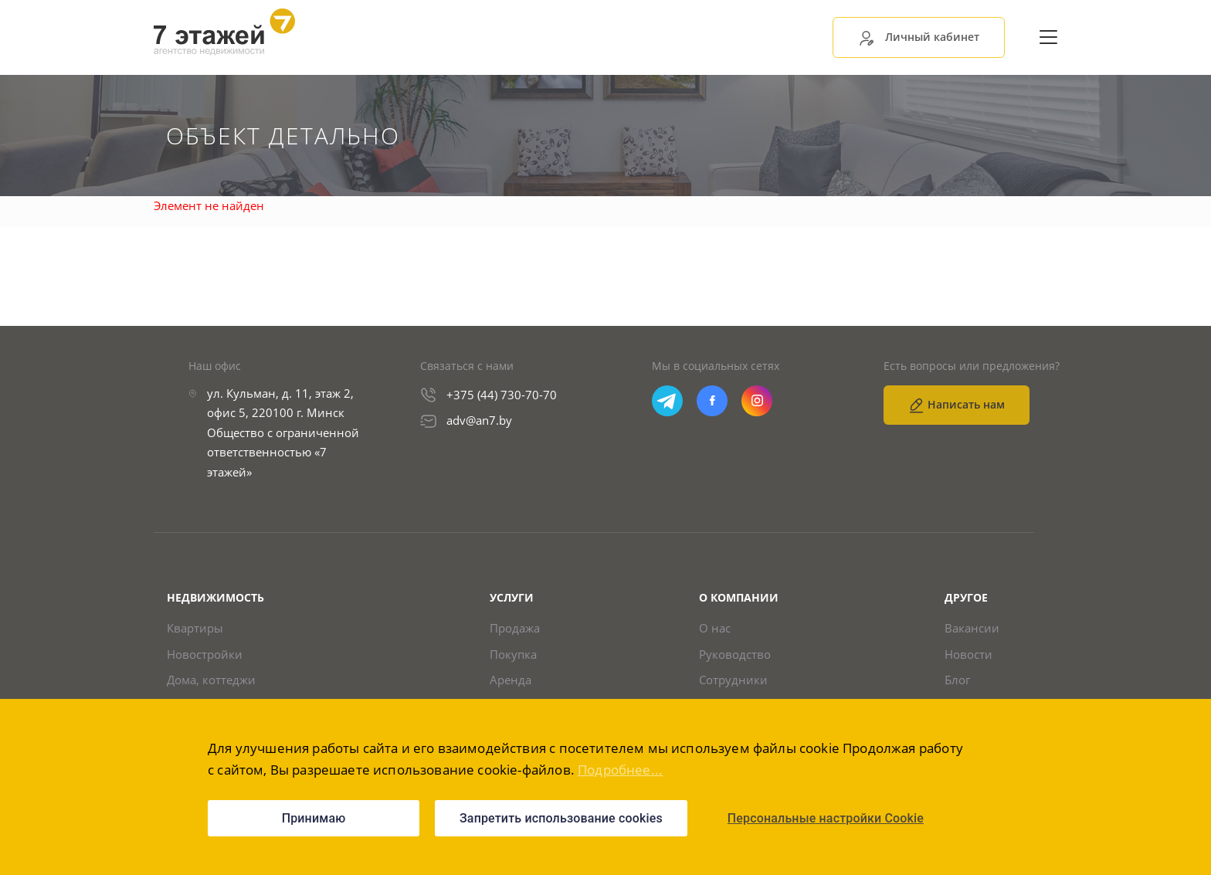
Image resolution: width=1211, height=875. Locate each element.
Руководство (735, 654)
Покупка (513, 654)
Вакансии (972, 628)
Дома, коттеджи (211, 680)
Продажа (515, 628)
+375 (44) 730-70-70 (501, 394)
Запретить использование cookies (561, 818)
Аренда (510, 680)
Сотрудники (733, 680)
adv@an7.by (479, 420)
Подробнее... (620, 769)
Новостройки (205, 654)
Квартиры (195, 628)
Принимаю (314, 818)
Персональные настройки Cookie (826, 818)
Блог (957, 680)
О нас (715, 628)
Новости (968, 654)
